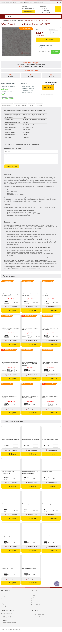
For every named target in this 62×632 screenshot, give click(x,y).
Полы (2, 593)
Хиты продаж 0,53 (40, 114)
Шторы (2, 600)
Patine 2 (25, 117)
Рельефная (26, 129)
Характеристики (7, 105)
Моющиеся (26, 132)
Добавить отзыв (12, 166)
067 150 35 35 (45, 9)
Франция (25, 122)
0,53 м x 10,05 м (28, 127)
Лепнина (3, 599)
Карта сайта (4, 606)
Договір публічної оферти (37, 604)
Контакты (40, 2)
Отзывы (39, 105)
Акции (2, 602)
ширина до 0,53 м (28, 124)
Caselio (25, 134)
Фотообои (3, 597)
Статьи (36, 2)
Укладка (21, 2)
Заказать (55, 52)
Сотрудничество (14, 2)
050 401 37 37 (45, 10)
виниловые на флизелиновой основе (34, 119)
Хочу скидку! (48, 87)
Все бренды (4, 604)
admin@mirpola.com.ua (9, 622)
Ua (60, 2)
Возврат (31, 105)
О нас (7, 2)
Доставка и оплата (28, 2)
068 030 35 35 (45, 12)
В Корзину (49, 39)
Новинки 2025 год (28, 114)
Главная (3, 2)
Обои (2, 595)
